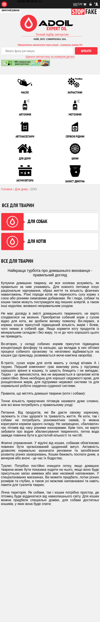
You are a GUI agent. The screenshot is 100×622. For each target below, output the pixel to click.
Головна (6, 189)
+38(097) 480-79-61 (26, 1)
